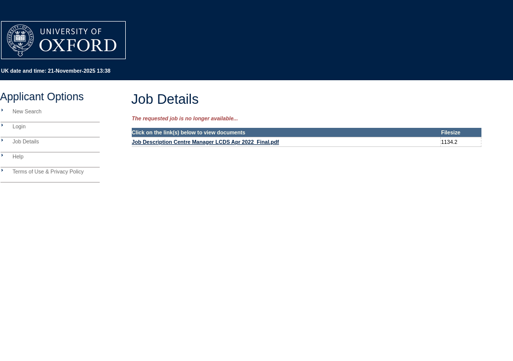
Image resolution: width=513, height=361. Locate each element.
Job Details (26, 141)
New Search (27, 111)
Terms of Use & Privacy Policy (48, 171)
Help (18, 156)
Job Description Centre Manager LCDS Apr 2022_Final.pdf (205, 142)
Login (19, 126)
